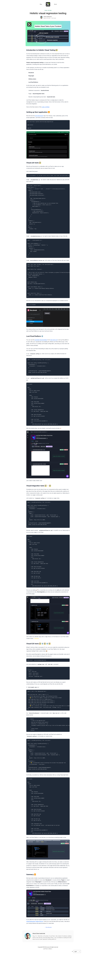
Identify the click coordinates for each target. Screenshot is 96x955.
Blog (41, 4)
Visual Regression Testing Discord (34, 921)
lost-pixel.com (53, 339)
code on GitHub (45, 107)
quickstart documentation (41, 339)
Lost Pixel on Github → (48, 948)
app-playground (39, 115)
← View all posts (48, 927)
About (55, 4)
